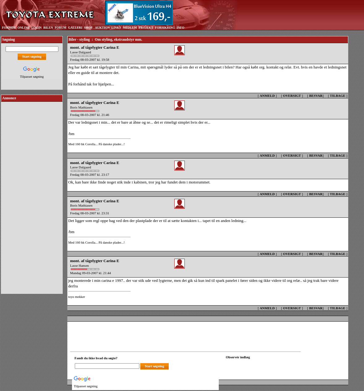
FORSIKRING (165, 27)
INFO (180, 27)
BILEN (48, 27)
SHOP (88, 27)
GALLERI (75, 27)
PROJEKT (146, 27)
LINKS (116, 27)
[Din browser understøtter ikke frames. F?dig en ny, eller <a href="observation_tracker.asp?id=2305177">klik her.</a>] (253, 365)
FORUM (60, 27)
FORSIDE (9, 27)
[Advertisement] (32, 195)
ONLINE (23, 27)
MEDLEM (130, 27)
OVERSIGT (292, 95)
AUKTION (102, 27)
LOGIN (36, 27)
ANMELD (267, 95)
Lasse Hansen (79, 265)
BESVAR (316, 95)
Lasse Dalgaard (80, 52)
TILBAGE (337, 95)
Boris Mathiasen (81, 107)
